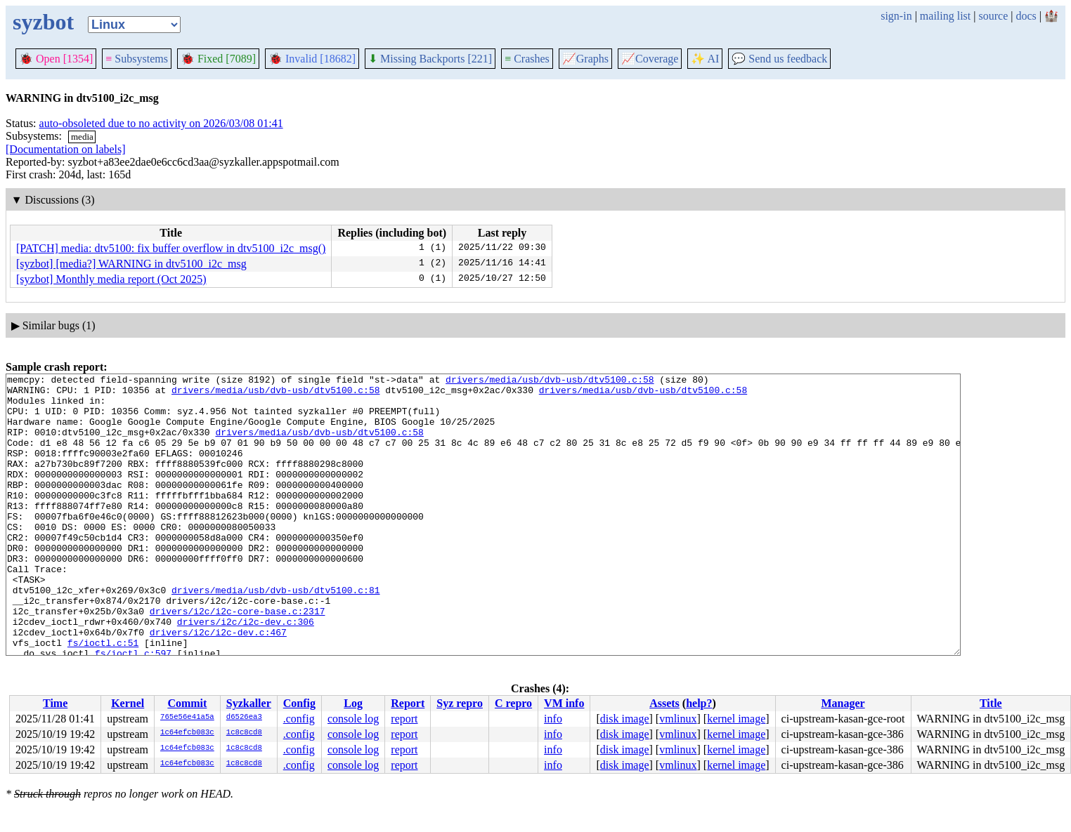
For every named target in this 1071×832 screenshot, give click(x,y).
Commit (187, 703)
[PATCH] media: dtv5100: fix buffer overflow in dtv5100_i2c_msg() (170, 248)
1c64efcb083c (187, 733)
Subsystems (136, 59)
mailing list (945, 16)
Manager (842, 703)
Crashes (527, 59)
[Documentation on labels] (66, 149)
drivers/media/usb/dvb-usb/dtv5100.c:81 (275, 634)
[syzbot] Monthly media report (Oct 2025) (111, 279)
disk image (624, 719)
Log (353, 703)
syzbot (43, 21)
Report (407, 703)
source (993, 16)
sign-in (896, 16)
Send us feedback (779, 59)
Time (55, 703)
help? (699, 703)
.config (299, 719)
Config (299, 703)
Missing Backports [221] (430, 59)
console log (353, 719)
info (553, 719)
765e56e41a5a (187, 717)
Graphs (585, 59)
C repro (513, 703)
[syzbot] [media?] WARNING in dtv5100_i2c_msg (131, 264)
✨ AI (705, 59)
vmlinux (677, 719)
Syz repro (459, 703)
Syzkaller (248, 703)
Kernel (127, 703)
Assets (664, 703)
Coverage (649, 59)
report (404, 719)
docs (1025, 16)
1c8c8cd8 (244, 733)
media (82, 136)
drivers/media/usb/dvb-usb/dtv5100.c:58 (550, 381)
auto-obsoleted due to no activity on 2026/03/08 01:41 (161, 123)
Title (991, 703)
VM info (564, 703)
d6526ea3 (244, 717)
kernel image (736, 719)
